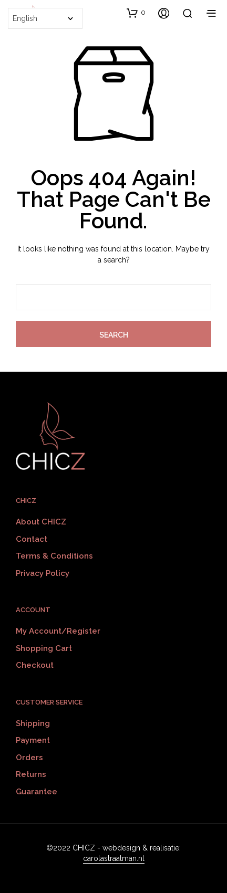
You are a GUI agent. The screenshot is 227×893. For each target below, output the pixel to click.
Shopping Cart (44, 648)
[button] (136, 12)
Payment (33, 740)
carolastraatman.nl (114, 859)
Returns (31, 774)
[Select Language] (45, 18)
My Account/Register (58, 631)
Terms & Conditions (54, 556)
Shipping (33, 723)
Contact (31, 539)
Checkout (35, 665)
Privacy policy (42, 573)
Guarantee (36, 791)
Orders (29, 757)
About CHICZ (41, 522)
